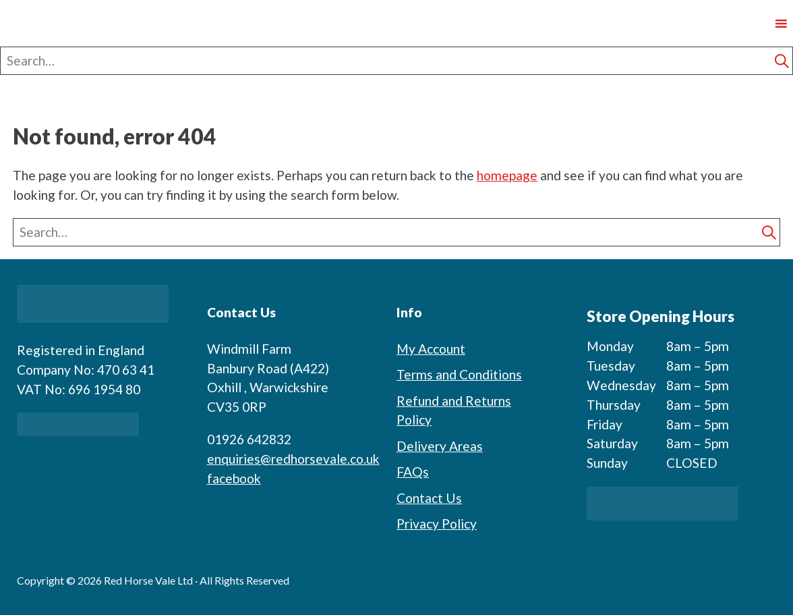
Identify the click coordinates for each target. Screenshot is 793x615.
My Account (430, 348)
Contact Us (429, 498)
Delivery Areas (439, 446)
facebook (234, 478)
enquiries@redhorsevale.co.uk (293, 458)
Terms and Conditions (459, 374)
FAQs (412, 471)
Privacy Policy (436, 523)
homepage (507, 175)
